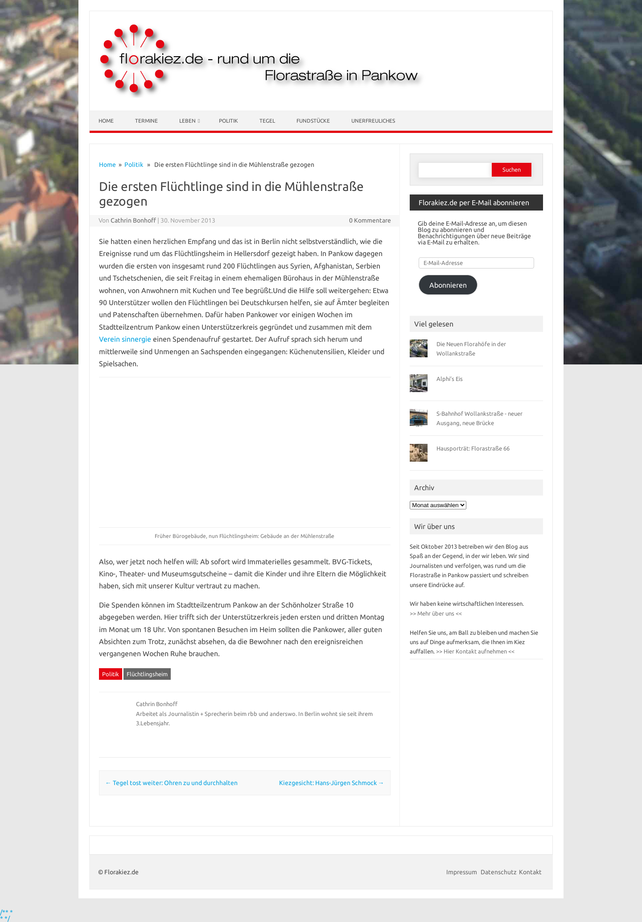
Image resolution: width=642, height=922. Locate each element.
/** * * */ (6, 915)
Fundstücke (313, 121)
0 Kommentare (370, 220)
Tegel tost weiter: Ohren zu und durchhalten (171, 782)
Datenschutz (499, 872)
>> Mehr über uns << (436, 613)
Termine (146, 121)
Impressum (462, 872)
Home (106, 121)
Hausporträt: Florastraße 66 (473, 448)
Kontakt (530, 872)
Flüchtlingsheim (147, 674)
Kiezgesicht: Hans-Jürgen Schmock (331, 782)
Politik (228, 121)
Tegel (267, 121)
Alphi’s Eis (449, 379)
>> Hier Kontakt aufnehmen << (474, 651)
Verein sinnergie (125, 339)
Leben (187, 121)
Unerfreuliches (373, 121)
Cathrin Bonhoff (133, 220)
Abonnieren (448, 285)
